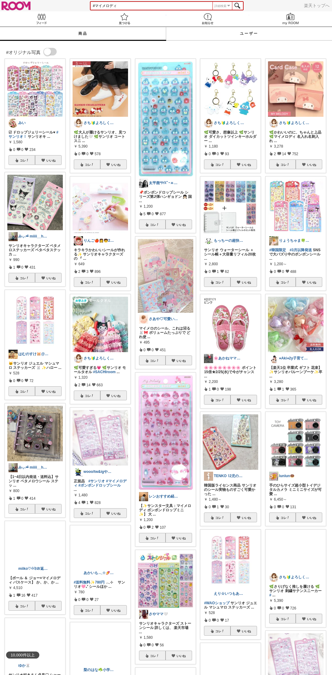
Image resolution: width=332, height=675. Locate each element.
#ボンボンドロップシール (99, 485)
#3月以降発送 (301, 250)
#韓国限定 (277, 250)
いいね (50, 160)
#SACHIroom (104, 372)
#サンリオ (96, 481)
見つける (124, 18)
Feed (41, 18)
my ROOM (290, 18)
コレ (24, 160)
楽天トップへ (317, 5)
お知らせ (207, 18)
